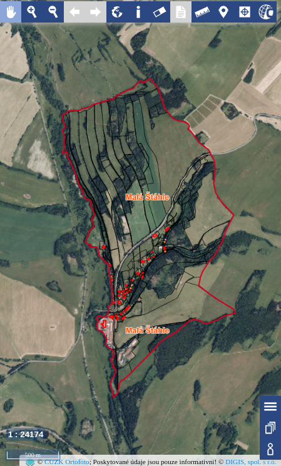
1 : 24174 (25, 434)
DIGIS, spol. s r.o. (250, 461)
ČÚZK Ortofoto (66, 461)
